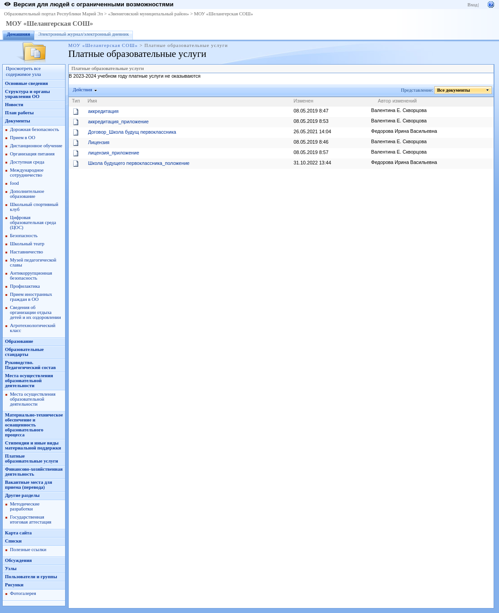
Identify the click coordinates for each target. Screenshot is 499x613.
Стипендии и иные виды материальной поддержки (33, 445)
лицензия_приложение (113, 152)
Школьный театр (27, 243)
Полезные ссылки (28, 549)
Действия (83, 89)
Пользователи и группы (31, 576)
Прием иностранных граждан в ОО (31, 297)
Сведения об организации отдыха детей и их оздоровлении (35, 312)
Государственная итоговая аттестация (30, 519)
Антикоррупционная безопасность (31, 276)
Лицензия (98, 142)
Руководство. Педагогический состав (30, 365)
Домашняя (18, 34)
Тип (76, 100)
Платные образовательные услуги (31, 458)
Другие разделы (22, 495)
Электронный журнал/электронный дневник (83, 34)
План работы (19, 112)
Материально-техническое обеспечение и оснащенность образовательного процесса (34, 424)
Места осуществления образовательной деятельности (29, 380)
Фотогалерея (23, 593)
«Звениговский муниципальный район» (148, 13)
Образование (19, 341)
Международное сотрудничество (26, 173)
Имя (92, 100)
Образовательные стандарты (24, 352)
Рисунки (14, 584)
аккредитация (103, 111)
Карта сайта (18, 532)
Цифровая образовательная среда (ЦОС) (33, 222)
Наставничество (26, 251)
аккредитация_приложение (118, 121)
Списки (13, 540)
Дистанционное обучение (36, 145)
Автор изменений (397, 100)
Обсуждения (18, 560)
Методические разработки (24, 506)
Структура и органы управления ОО (27, 94)
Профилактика (25, 286)
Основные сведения (26, 83)
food (14, 183)
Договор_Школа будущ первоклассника (132, 132)
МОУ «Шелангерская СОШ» (223, 13)
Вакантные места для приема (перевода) (28, 485)
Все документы (454, 90)
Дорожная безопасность (34, 129)
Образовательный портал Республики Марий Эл (53, 13)
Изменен (304, 100)
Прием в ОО (22, 137)
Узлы (11, 568)
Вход (472, 4)
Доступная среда (27, 161)
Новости (14, 104)
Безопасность (24, 235)
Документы (17, 120)
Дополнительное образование (27, 194)
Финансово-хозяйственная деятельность (34, 472)
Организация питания (32, 153)
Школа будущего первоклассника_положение (139, 163)
